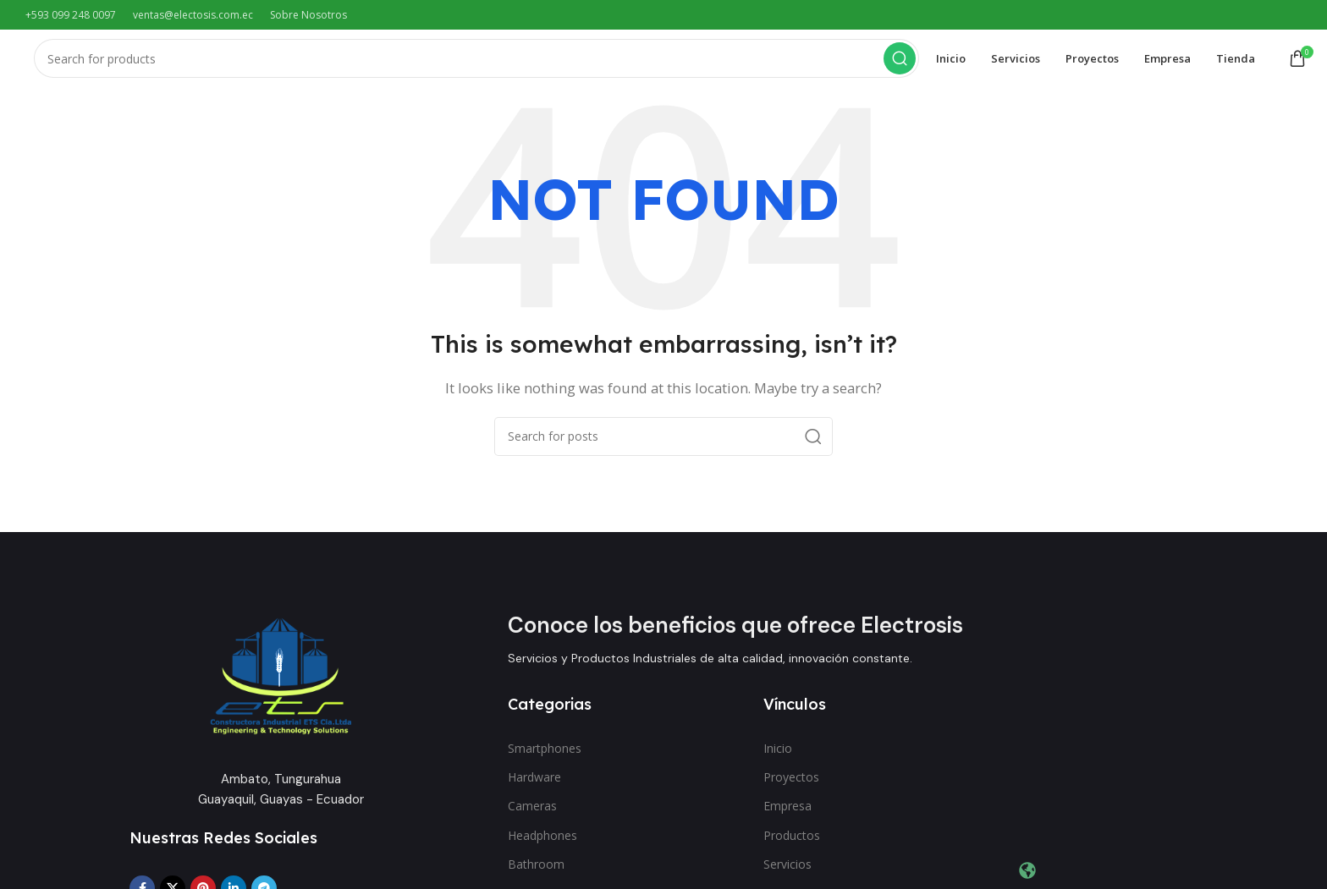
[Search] (476, 61)
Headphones (542, 840)
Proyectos (791, 782)
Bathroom (536, 869)
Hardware (534, 782)
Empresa (787, 812)
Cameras (532, 812)
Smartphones (544, 753)
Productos (791, 840)
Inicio (777, 753)
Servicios (787, 869)
